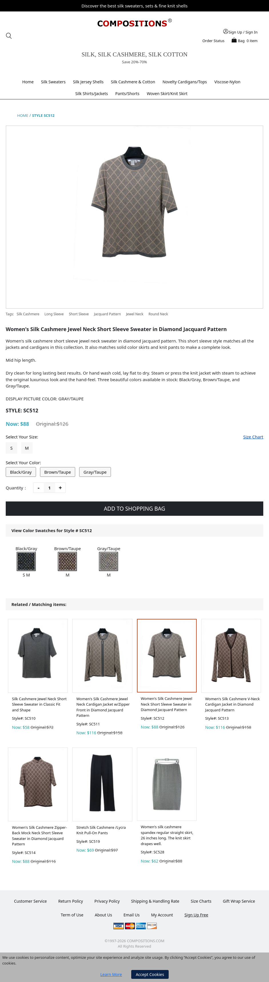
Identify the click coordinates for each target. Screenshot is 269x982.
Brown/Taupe (57, 472)
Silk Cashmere (28, 314)
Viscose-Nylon (227, 81)
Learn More (111, 974)
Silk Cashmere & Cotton (133, 81)
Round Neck (158, 314)
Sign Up (235, 32)
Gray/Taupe (95, 472)
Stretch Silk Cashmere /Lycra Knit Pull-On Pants (101, 830)
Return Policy (70, 901)
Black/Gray (21, 472)
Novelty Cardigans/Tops (184, 81)
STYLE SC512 (43, 115)
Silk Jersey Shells (88, 81)
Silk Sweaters (53, 81)
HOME (22, 115)
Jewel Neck (134, 314)
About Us (103, 915)
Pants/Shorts (127, 93)
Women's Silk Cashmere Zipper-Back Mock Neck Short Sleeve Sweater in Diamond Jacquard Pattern (39, 836)
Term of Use (72, 915)
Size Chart (253, 437)
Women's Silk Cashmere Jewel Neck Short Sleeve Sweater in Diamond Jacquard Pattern (166, 704)
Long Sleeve (54, 314)
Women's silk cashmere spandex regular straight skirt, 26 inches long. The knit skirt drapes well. (167, 835)
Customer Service (30, 901)
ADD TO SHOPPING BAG (134, 508)
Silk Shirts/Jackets (91, 93)
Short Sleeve (79, 314)
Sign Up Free (196, 915)
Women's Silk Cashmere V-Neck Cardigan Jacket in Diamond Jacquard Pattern (232, 704)
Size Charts (201, 901)
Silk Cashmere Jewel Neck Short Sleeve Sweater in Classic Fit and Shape (39, 704)
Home (28, 81)
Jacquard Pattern (107, 314)
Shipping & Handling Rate (155, 901)
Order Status (213, 40)
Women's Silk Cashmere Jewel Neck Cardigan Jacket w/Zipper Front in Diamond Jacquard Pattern (102, 707)
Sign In (252, 32)
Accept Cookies (150, 974)
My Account (162, 915)
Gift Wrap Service (239, 901)
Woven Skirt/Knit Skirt (167, 93)
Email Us (131, 915)
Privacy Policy (106, 901)
